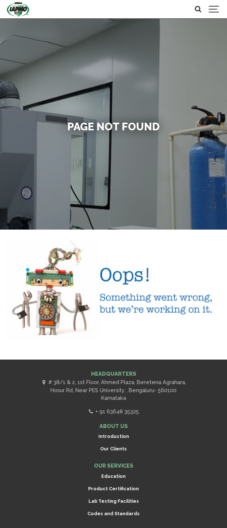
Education (113, 476)
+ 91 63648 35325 (113, 411)
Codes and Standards (113, 513)
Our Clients (113, 448)
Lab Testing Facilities (113, 501)
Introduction (113, 436)
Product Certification (113, 488)
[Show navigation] (214, 9)
